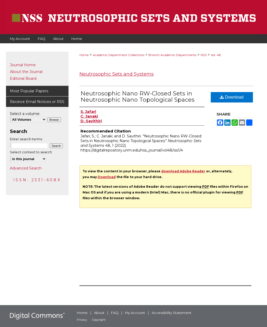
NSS (204, 55)
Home (84, 55)
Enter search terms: (26, 139)
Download (232, 97)
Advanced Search (26, 168)
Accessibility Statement (171, 313)
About (99, 313)
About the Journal (26, 71)
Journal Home (23, 65)
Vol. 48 (216, 55)
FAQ (115, 313)
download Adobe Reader (183, 171)
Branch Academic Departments (172, 55)
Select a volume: (25, 113)
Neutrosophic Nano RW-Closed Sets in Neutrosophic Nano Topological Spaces (137, 96)
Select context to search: (31, 152)
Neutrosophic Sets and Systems (116, 74)
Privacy (82, 320)
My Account (135, 313)
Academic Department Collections (118, 55)
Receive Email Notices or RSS (37, 101)
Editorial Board (23, 78)
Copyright (98, 320)
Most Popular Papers (29, 91)
